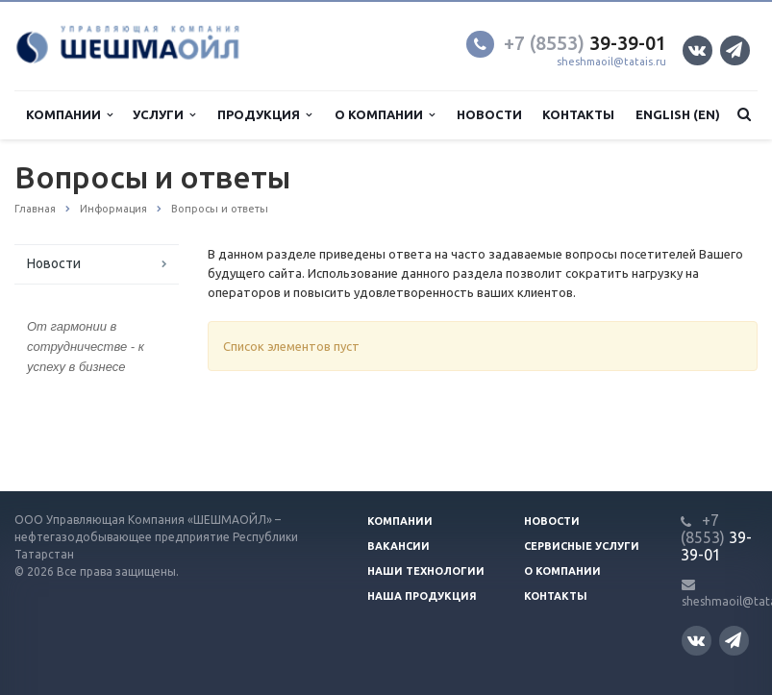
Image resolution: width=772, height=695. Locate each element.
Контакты (578, 114)
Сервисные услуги (581, 546)
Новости (489, 114)
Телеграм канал (734, 49)
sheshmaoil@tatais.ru (611, 61)
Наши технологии (426, 571)
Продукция (264, 115)
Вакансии (398, 546)
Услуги (164, 115)
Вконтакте (697, 49)
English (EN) (677, 114)
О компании (385, 115)
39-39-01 (585, 43)
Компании (69, 115)
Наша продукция (422, 596)
